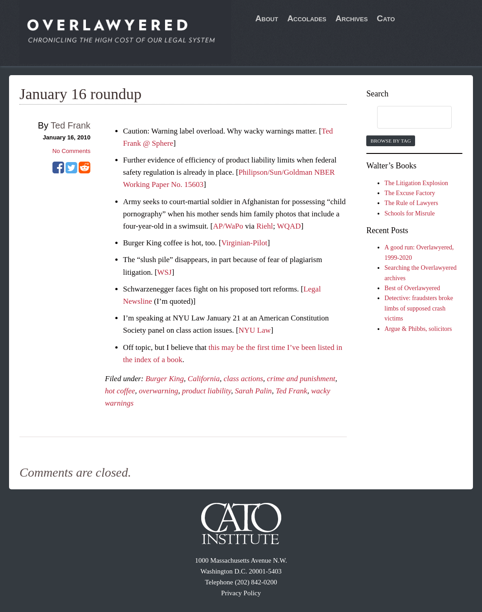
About (267, 18)
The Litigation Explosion (416, 183)
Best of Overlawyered (412, 288)
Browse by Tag (390, 140)
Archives (352, 18)
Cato (386, 18)
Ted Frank (291, 391)
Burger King (165, 378)
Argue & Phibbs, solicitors (418, 328)
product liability (206, 391)
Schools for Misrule (409, 213)
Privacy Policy (241, 593)
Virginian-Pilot (245, 243)
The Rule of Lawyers (411, 203)
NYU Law (254, 330)
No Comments (71, 151)
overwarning (158, 391)
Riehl (264, 226)
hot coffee (120, 391)
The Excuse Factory (409, 193)
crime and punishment (301, 378)
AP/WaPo (228, 226)
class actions (243, 378)
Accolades (306, 18)
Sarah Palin (253, 391)
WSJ (164, 272)
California (204, 378)
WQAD (289, 226)
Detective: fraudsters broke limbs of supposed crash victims (418, 308)
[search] (405, 117)
